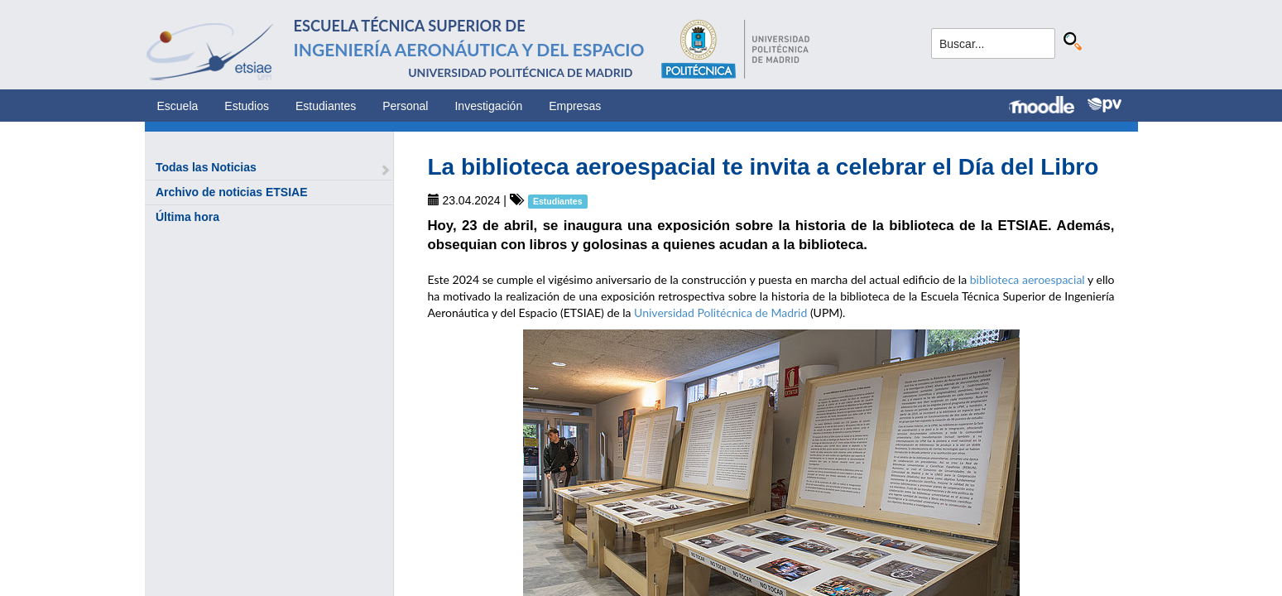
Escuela (178, 106)
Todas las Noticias (206, 167)
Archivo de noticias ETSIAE (232, 192)
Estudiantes (325, 106)
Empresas (575, 106)
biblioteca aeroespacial (1027, 279)
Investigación (488, 106)
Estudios (246, 106)
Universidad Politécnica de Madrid (720, 312)
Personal (405, 106)
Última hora (187, 216)
